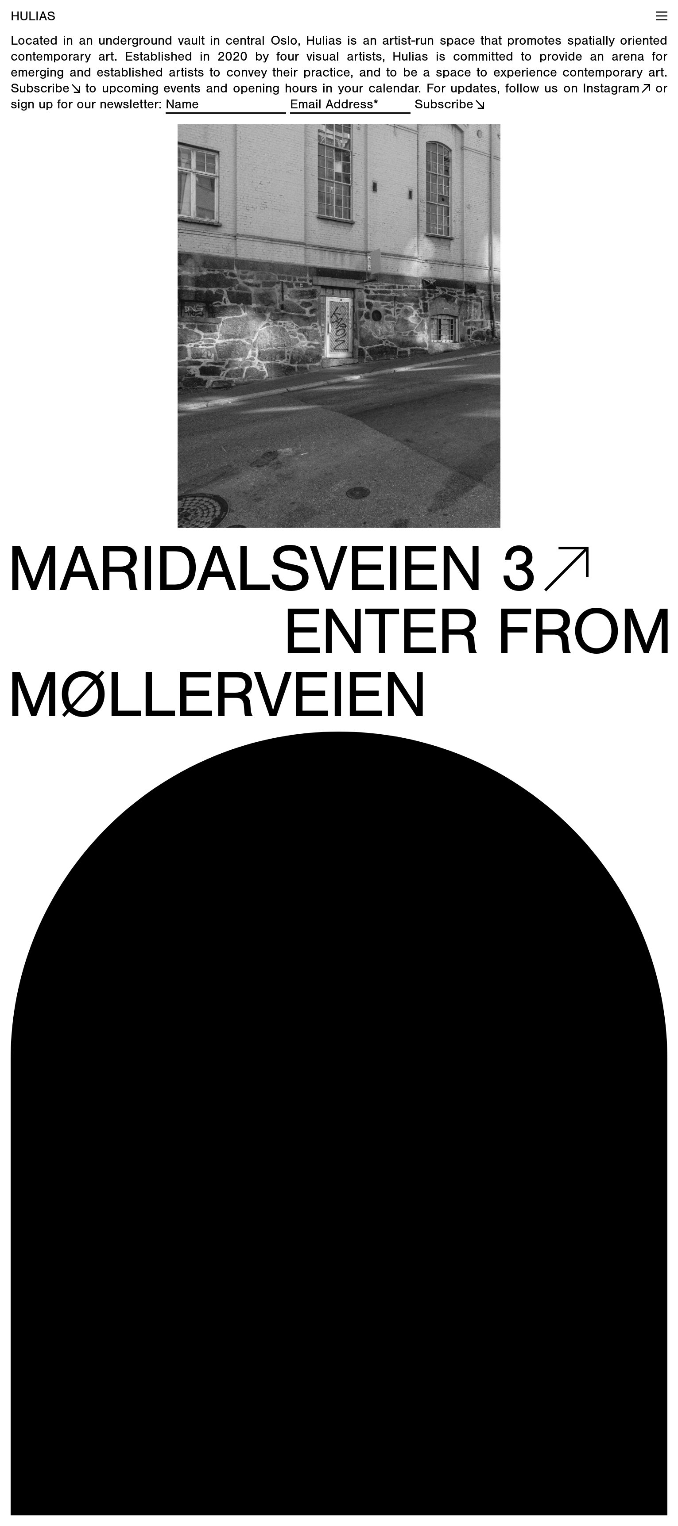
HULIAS (33, 16)
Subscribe (40, 88)
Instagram (611, 88)
